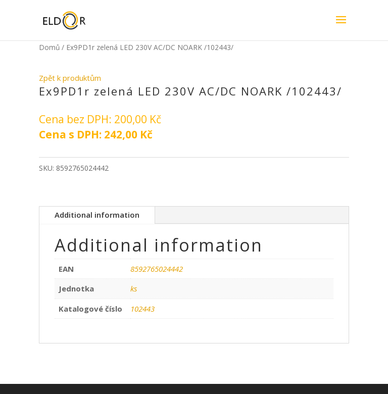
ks (133, 288)
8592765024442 (156, 269)
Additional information (97, 215)
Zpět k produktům (70, 78)
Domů (49, 47)
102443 (142, 309)
